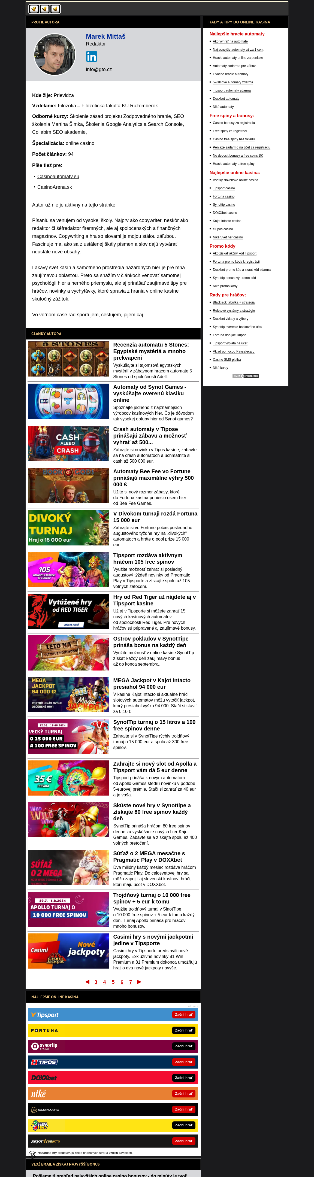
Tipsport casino (224, 359)
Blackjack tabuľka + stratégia (234, 473)
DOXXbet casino (225, 384)
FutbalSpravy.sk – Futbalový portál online (63, 1123)
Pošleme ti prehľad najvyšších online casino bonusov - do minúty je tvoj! (110, 1008)
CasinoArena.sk (54, 187)
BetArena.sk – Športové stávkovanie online (64, 1106)
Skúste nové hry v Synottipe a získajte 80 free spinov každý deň (152, 811)
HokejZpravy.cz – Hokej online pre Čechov (145, 1114)
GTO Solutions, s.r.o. (190, 1168)
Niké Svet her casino (228, 408)
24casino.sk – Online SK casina (56, 1097)
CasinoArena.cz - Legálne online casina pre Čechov (151, 1089)
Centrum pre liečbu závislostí (195, 1156)
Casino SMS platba (227, 530)
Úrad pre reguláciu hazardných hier (116, 1156)
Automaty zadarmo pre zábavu (235, 237)
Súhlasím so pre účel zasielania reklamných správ (99, 1029)
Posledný (139, 981)
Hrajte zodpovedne (146, 1134)
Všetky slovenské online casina (235, 351)
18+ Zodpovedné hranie (148, 1168)
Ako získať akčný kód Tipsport (234, 424)
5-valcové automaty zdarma (233, 253)
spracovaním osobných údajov (81, 1029)
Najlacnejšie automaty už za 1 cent (238, 220)
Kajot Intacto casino (227, 392)
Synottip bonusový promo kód (234, 449)
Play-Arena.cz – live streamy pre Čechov (143, 1123)
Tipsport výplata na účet (230, 514)
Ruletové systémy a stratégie (234, 481)
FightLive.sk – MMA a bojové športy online (145, 1064)
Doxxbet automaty (226, 269)
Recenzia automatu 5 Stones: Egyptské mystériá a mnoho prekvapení (151, 351)
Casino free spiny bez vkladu (234, 310)
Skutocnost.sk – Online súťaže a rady (141, 1072)
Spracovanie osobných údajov (104, 1168)
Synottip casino (224, 375)
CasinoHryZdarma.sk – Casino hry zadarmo (65, 1080)
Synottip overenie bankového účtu (237, 498)
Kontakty (32, 1168)
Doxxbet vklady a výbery (230, 490)
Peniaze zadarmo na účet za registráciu (241, 318)
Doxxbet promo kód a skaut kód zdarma (242, 440)
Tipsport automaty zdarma (232, 261)
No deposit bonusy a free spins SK (238, 326)
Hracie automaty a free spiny (234, 334)
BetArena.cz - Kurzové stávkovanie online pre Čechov (153, 1097)
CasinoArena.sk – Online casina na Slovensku (66, 1064)
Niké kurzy (220, 539)
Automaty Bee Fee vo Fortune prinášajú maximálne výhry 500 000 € (153, 477)
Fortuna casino (223, 367)
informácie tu (105, 1139)
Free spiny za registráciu (231, 302)
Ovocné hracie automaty (230, 245)
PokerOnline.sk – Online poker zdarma (61, 1072)
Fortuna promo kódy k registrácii (236, 432)
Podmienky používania (60, 1168)
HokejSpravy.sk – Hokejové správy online (63, 1114)
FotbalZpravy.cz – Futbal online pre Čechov (145, 1080)
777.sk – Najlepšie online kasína (56, 1089)
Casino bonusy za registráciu (234, 294)
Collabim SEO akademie (59, 132)
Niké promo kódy (225, 457)
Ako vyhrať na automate (230, 212)
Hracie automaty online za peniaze (238, 228)
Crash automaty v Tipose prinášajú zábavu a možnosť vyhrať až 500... (150, 435)
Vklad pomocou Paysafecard (234, 522)
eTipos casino (223, 400)
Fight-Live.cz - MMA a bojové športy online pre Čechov (154, 1106)
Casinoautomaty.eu (58, 176)
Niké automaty (223, 278)
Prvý (86, 981)
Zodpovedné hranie (158, 1156)
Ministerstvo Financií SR (71, 1156)
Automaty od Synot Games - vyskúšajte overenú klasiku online (149, 393)
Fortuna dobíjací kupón (229, 506)
